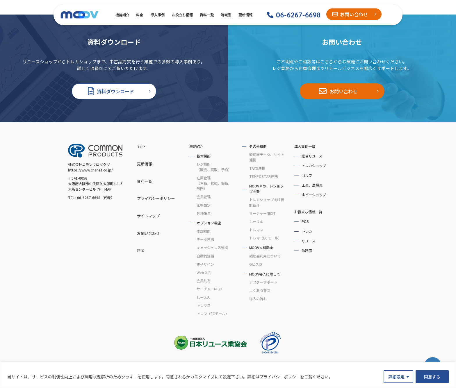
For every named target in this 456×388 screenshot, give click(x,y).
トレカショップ (314, 165)
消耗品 (226, 14)
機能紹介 (122, 14)
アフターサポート (263, 282)
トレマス (204, 305)
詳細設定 (396, 377)
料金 (139, 14)
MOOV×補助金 (261, 247)
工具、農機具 (312, 185)
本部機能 (204, 231)
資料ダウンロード (115, 91)
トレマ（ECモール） (213, 313)
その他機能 (258, 146)
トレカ (307, 231)
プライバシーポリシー (156, 198)
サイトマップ (148, 216)
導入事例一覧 (304, 146)
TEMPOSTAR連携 (263, 176)
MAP (108, 189)
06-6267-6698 (298, 14)
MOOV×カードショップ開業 (266, 188)
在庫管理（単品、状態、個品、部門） (214, 183)
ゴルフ (307, 175)
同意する (432, 377)
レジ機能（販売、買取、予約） (214, 167)
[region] (228, 375)
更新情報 (245, 14)
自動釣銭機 (205, 256)
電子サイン (205, 264)
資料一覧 (206, 14)
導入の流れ (258, 298)
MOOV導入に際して (264, 274)
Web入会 (204, 272)
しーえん (204, 297)
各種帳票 (204, 213)
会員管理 (204, 196)
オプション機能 (209, 223)
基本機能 (204, 156)
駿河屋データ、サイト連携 (266, 157)
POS (305, 221)
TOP (141, 146)
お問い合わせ (354, 14)
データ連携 (205, 239)
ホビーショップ (314, 194)
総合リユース (312, 156)
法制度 (307, 250)
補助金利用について (265, 256)
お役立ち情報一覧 (308, 211)
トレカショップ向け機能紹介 (266, 202)
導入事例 (157, 14)
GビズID (255, 264)
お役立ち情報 (182, 14)
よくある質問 (259, 290)
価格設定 (204, 205)
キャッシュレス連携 (212, 247)
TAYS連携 (257, 168)
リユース (308, 241)
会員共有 (204, 280)
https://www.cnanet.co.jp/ (90, 170)
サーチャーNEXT (210, 289)
